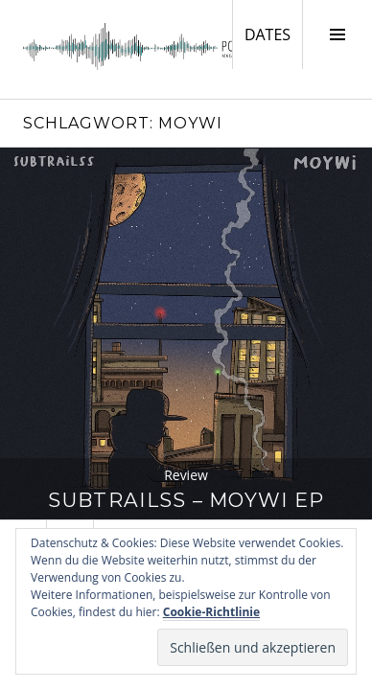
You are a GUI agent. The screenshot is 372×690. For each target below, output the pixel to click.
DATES (273, 33)
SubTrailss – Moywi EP (186, 500)
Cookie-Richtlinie (211, 612)
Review (186, 475)
